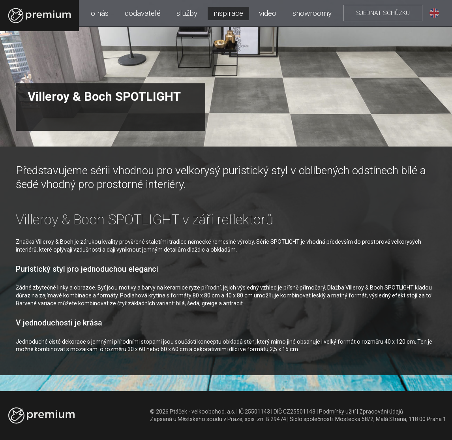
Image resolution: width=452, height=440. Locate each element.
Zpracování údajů (381, 411)
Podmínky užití (337, 411)
